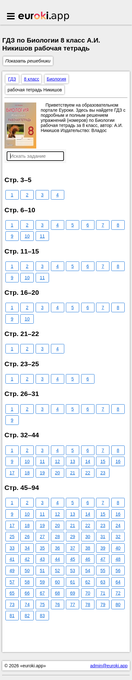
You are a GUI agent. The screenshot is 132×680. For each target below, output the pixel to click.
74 (27, 604)
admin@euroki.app (109, 665)
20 (57, 472)
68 (57, 593)
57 (12, 581)
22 (87, 472)
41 (12, 559)
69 (72, 593)
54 (87, 570)
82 (27, 615)
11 (42, 236)
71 (103, 593)
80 (118, 604)
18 (27, 472)
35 (42, 548)
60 (57, 581)
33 (12, 548)
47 (103, 559)
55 (103, 570)
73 (12, 604)
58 (27, 581)
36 (57, 548)
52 (57, 570)
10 (27, 236)
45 (72, 559)
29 (72, 536)
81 (12, 615)
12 (57, 461)
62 (87, 581)
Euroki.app (44, 17)
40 (118, 548)
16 (118, 461)
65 (12, 593)
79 (103, 604)
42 (27, 559)
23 (103, 472)
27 (42, 536)
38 (87, 548)
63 (103, 581)
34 (27, 548)
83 (42, 615)
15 (103, 461)
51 (42, 570)
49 (12, 570)
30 (87, 536)
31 (103, 536)
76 (57, 604)
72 (118, 593)
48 (118, 559)
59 (42, 581)
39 (103, 548)
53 (72, 570)
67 (42, 593)
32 (118, 536)
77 (72, 604)
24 (118, 525)
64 (118, 581)
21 (72, 472)
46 (87, 559)
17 (12, 472)
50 (27, 570)
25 (12, 536)
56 (118, 570)
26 (27, 536)
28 (57, 536)
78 (87, 604)
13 (72, 461)
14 (87, 461)
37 (72, 548)
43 (42, 559)
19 (42, 472)
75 (42, 604)
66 (27, 593)
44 (57, 559)
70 (87, 593)
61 (72, 581)
